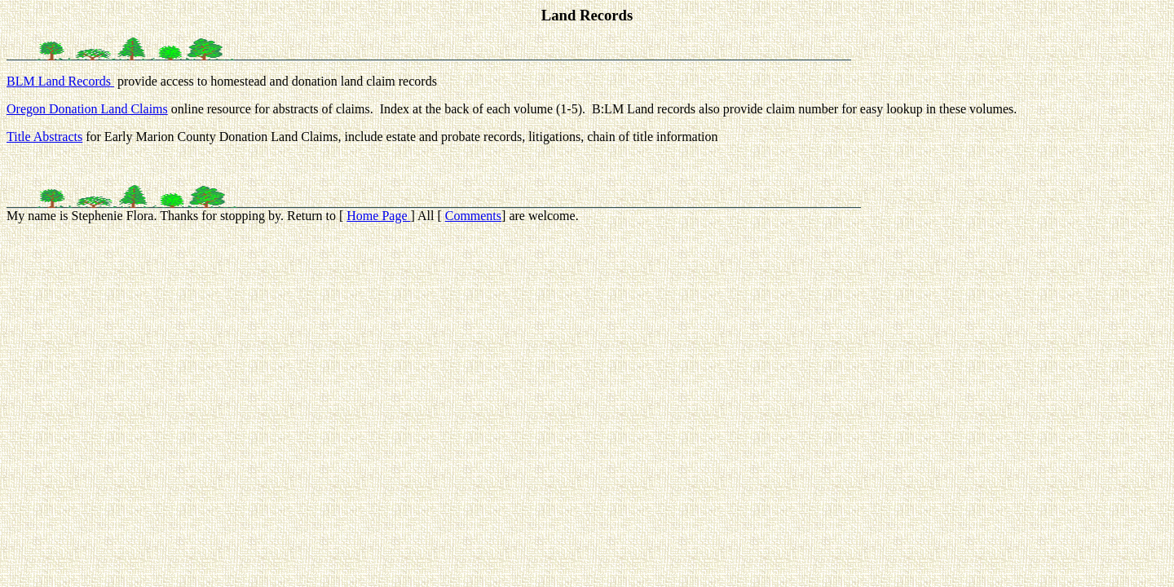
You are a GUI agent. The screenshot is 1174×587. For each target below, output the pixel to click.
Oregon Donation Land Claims (87, 109)
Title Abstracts (44, 136)
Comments (473, 216)
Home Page (378, 216)
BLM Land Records (60, 81)
